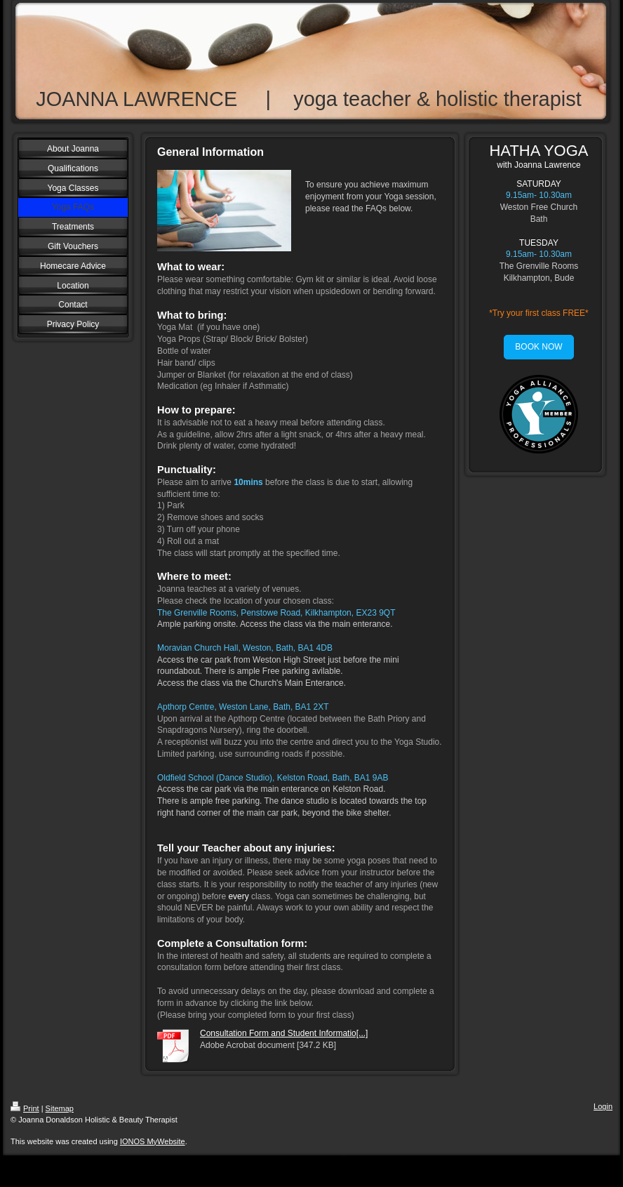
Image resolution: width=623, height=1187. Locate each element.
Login (603, 1106)
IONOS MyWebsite (152, 1141)
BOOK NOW (538, 347)
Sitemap (60, 1108)
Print (25, 1108)
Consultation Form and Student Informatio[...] (284, 1033)
